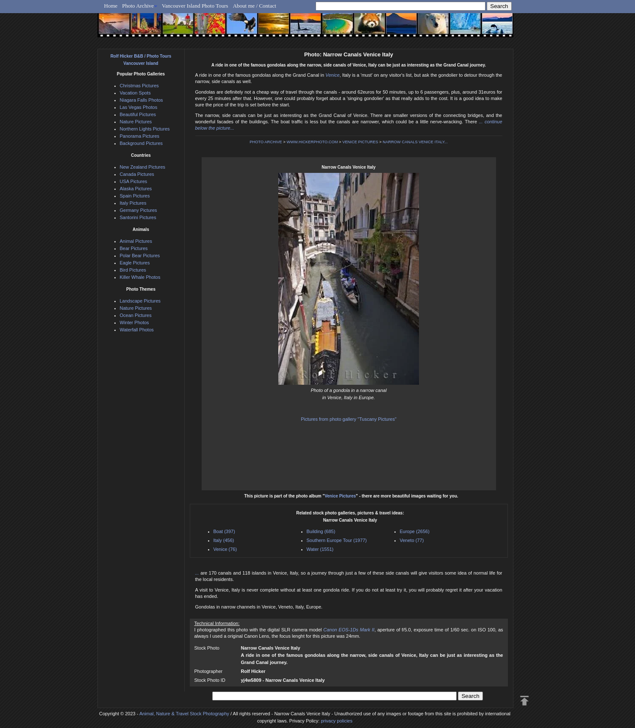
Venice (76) (225, 549)
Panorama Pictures (140, 136)
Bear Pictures (134, 248)
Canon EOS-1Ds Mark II (348, 629)
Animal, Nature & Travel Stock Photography (184, 713)
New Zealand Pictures (143, 166)
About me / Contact (254, 6)
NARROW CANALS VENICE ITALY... (415, 142)
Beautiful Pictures (138, 114)
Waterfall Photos (137, 329)
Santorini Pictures (138, 217)
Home (111, 6)
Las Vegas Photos (139, 107)
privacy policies (336, 720)
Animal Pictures (136, 241)
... (198, 572)
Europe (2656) (415, 531)
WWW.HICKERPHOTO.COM (312, 142)
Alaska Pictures (136, 188)
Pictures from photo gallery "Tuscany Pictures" (349, 419)
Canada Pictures (137, 174)
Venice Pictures (340, 496)
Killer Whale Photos (140, 277)
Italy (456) (224, 540)
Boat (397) (224, 531)
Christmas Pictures (139, 85)
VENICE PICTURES (360, 142)
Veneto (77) (412, 540)
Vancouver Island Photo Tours (195, 6)
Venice (332, 75)
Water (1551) (320, 549)
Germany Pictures (138, 210)
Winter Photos (134, 322)
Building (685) (321, 531)
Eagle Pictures (135, 262)
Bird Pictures (133, 269)
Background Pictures (141, 143)
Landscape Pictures (140, 300)
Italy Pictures (133, 203)
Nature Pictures (136, 121)
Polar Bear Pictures (140, 255)
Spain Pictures (135, 195)
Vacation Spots (135, 92)
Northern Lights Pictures (145, 128)
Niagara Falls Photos (141, 100)
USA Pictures (133, 181)
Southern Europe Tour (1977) (337, 540)
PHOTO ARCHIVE (266, 142)
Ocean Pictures (136, 315)
